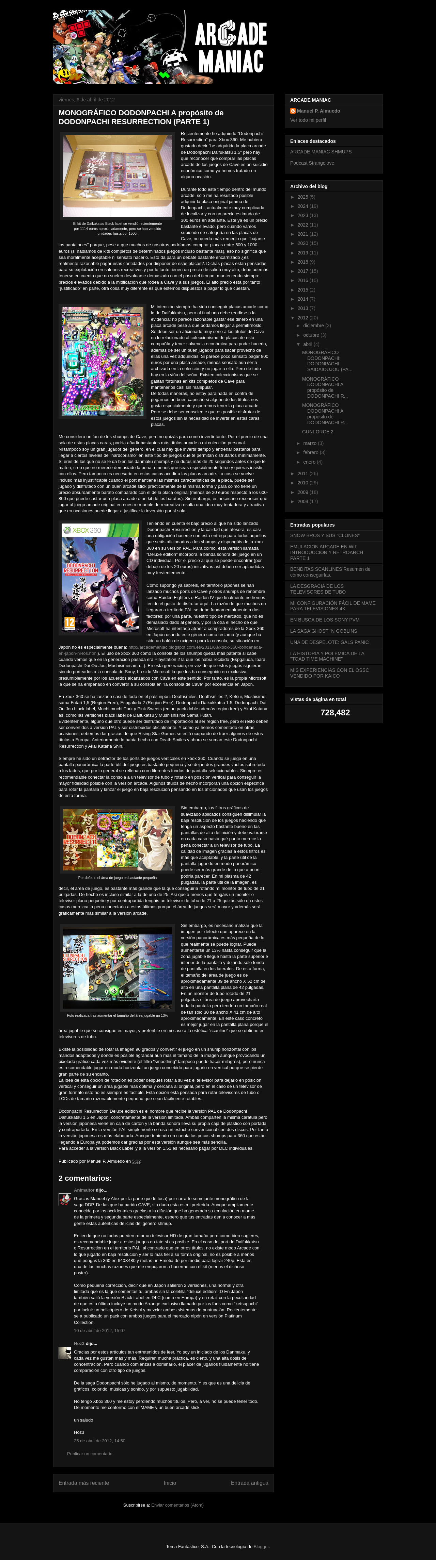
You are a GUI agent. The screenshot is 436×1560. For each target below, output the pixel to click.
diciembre (314, 325)
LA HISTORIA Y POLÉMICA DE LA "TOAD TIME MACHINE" (327, 656)
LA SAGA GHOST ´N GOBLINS (323, 631)
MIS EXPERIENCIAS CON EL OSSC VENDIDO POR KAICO (329, 673)
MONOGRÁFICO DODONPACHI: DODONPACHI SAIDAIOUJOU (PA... (327, 361)
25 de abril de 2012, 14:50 (99, 1440)
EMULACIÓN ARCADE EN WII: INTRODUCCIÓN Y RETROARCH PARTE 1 (326, 552)
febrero (311, 452)
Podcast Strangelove (312, 163)
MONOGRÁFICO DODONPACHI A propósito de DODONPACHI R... (325, 387)
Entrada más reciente (84, 1483)
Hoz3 (79, 1343)
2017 (304, 271)
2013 (304, 308)
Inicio (170, 1483)
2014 (304, 299)
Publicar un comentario (89, 1453)
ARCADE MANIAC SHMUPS (321, 151)
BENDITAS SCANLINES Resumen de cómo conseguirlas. (330, 572)
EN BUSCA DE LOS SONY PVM (325, 620)
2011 (304, 473)
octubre (312, 335)
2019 (304, 252)
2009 (304, 492)
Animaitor (84, 1190)
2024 (304, 206)
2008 (304, 501)
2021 (304, 234)
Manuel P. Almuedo (318, 111)
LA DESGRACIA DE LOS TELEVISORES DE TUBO (318, 589)
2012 (304, 317)
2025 (304, 197)
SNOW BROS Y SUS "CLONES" (325, 535)
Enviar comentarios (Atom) (177, 1505)
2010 (304, 482)
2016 (304, 280)
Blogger (261, 1546)
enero (310, 462)
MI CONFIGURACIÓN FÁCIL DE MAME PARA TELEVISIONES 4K (333, 606)
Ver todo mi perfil (308, 120)
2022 (304, 225)
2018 (304, 262)
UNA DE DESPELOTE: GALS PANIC (329, 642)
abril (308, 344)
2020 (304, 243)
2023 (304, 215)
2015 (304, 290)
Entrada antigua (249, 1483)
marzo (310, 443)
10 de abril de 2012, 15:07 (99, 1330)
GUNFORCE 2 (317, 431)
